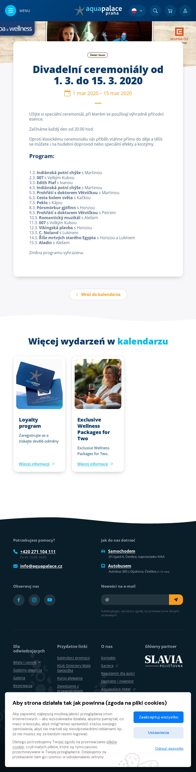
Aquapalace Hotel (118, 689)
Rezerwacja (22, 685)
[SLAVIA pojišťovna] (164, 660)
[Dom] (98, 11)
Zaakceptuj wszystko (158, 717)
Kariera (109, 665)
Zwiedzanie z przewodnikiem (70, 688)
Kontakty (108, 657)
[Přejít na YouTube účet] (49, 600)
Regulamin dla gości (118, 673)
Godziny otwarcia (27, 670)
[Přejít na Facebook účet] (18, 600)
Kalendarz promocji (73, 657)
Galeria (19, 677)
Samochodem (118, 551)
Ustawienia (158, 732)
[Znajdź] (155, 11)
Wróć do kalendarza (98, 294)
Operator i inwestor (117, 681)
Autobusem (116, 566)
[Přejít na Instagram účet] (34, 600)
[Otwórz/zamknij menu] (17, 10)
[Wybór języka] (137, 11)
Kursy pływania (70, 678)
